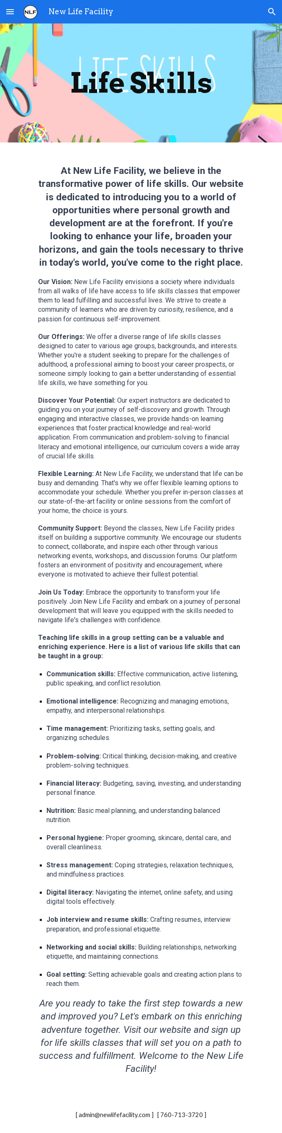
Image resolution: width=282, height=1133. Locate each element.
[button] (10, 11)
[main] (141, 82)
